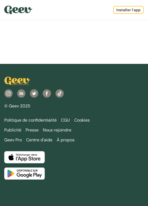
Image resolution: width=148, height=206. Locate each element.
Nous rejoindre (57, 130)
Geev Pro (13, 140)
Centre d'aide (39, 140)
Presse (32, 130)
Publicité (12, 130)
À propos (66, 140)
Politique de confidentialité (30, 120)
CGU (65, 120)
